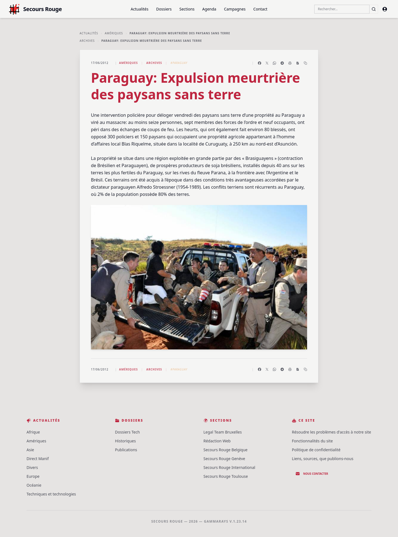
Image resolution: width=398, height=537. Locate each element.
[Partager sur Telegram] (282, 63)
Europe (33, 476)
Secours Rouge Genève (224, 458)
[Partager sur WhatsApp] (274, 63)
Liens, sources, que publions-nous (322, 458)
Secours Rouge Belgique (225, 449)
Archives (87, 41)
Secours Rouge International (229, 467)
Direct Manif (38, 458)
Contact (260, 9)
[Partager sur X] (267, 63)
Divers (32, 467)
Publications (126, 449)
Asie (30, 449)
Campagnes (234, 9)
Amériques (114, 33)
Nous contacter (311, 473)
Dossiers (164, 9)
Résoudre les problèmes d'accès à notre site (331, 432)
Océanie (34, 485)
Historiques (125, 440)
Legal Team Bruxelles (222, 432)
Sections (187, 9)
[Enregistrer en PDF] (297, 63)
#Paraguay (179, 63)
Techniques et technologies (51, 494)
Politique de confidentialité (316, 449)
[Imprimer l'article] (290, 63)
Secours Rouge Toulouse (225, 476)
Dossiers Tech (127, 432)
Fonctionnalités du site (312, 440)
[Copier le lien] (305, 63)
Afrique (33, 432)
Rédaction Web (217, 440)
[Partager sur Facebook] (259, 63)
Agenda (209, 9)
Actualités (139, 9)
